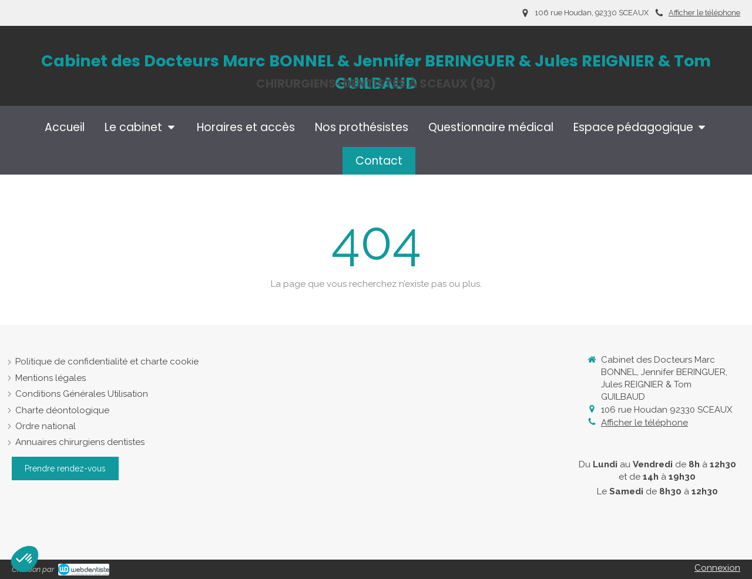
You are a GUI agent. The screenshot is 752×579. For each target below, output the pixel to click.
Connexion (717, 568)
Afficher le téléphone (704, 12)
